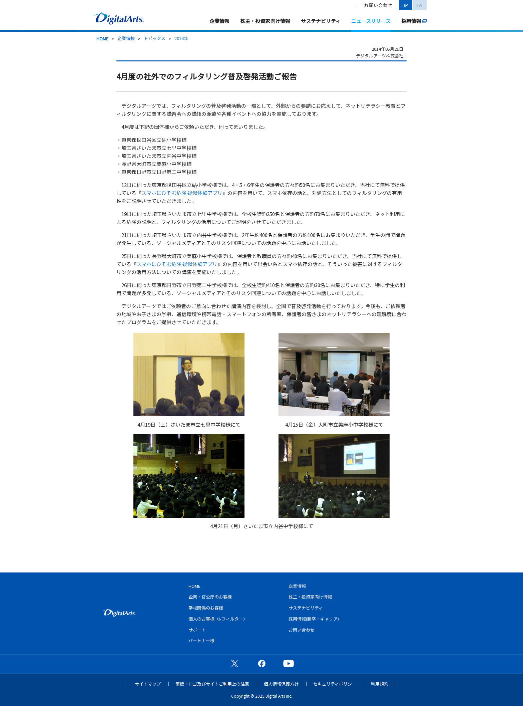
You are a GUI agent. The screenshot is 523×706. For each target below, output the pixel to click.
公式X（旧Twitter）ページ (234, 663)
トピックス (154, 38)
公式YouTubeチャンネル (288, 663)
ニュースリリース (371, 20)
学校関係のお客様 (205, 608)
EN (419, 5)
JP (406, 5)
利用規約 (379, 684)
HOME (102, 38)
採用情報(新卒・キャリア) (314, 619)
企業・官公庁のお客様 (210, 597)
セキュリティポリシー (334, 684)
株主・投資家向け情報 (265, 20)
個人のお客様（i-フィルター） (217, 619)
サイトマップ (148, 684)
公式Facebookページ (261, 663)
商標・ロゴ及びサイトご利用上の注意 (212, 684)
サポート (197, 630)
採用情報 (411, 20)
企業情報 (219, 20)
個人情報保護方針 (281, 684)
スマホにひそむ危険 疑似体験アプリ (181, 192)
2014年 (181, 38)
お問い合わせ (378, 5)
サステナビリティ (321, 20)
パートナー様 (201, 640)
